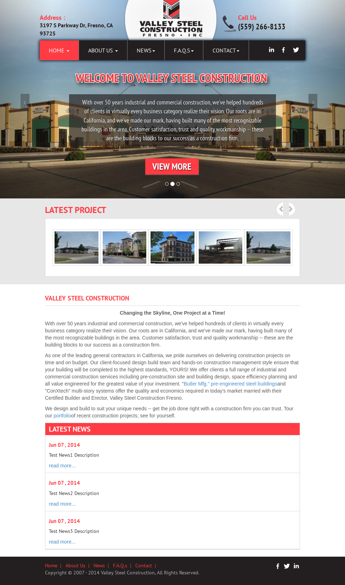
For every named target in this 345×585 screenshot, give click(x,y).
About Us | (80, 565)
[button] (172, 167)
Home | (55, 565)
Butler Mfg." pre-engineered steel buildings (230, 384)
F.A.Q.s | (124, 565)
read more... (62, 465)
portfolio (62, 415)
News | (103, 565)
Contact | (147, 565)
